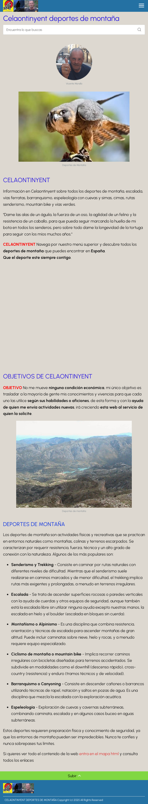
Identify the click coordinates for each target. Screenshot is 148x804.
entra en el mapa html (99, 753)
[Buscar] (138, 28)
